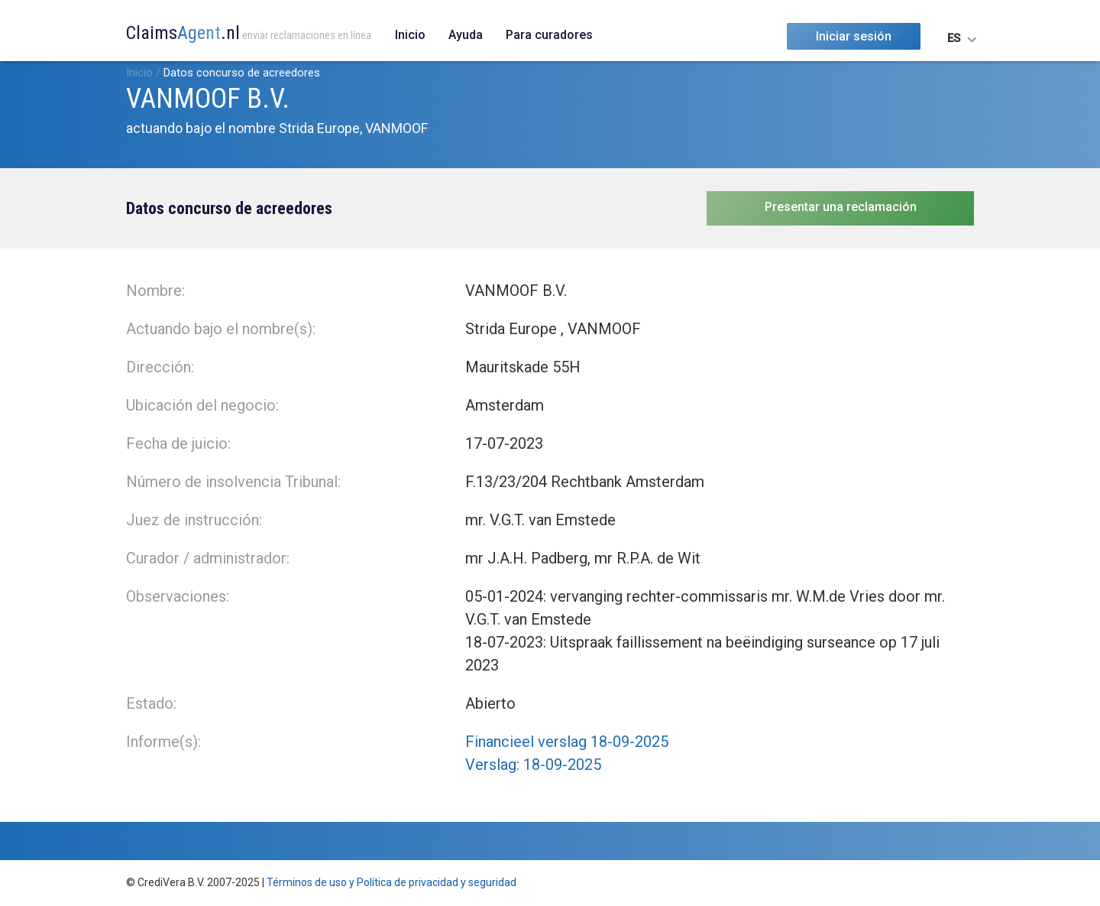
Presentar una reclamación (841, 207)
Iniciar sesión (853, 36)
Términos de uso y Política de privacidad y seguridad (391, 882)
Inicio (410, 35)
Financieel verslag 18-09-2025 (566, 741)
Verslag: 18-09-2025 (533, 764)
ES (953, 38)
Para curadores (549, 35)
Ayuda (465, 35)
